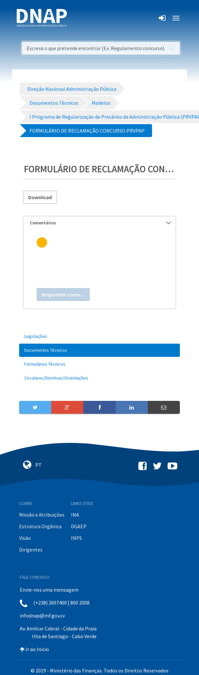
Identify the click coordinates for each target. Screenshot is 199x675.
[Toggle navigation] (76, 18)
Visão (25, 538)
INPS (76, 538)
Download (40, 197)
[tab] (99, 223)
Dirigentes (30, 549)
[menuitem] (99, 336)
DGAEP (79, 526)
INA (75, 514)
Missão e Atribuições (41, 514)
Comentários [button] (100, 223)
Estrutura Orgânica (40, 526)
